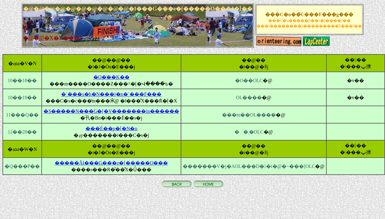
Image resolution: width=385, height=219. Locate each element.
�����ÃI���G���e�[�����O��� (111, 162)
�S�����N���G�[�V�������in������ (111, 111)
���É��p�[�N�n (111, 128)
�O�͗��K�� (111, 77)
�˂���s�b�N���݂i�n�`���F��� (111, 94)
